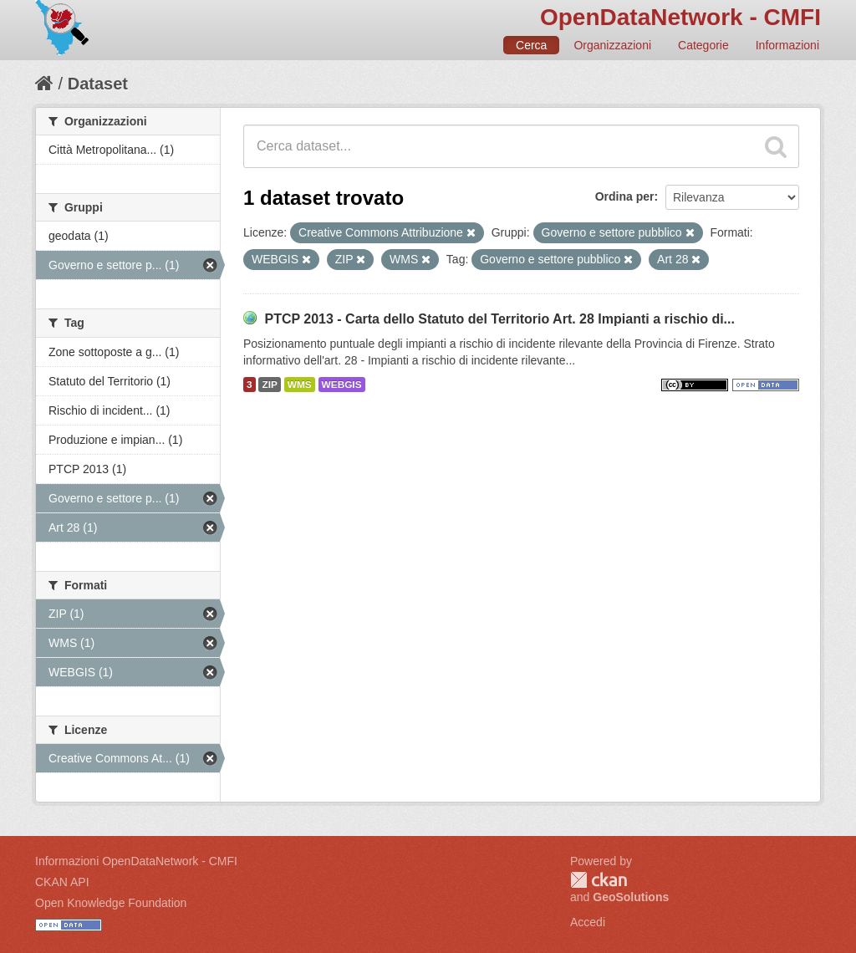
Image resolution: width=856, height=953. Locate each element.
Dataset (98, 83)
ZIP (269, 384)
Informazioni (787, 45)
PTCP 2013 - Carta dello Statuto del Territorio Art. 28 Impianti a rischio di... (499, 319)
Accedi (587, 922)
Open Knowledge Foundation (110, 903)
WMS (300, 384)
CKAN (598, 880)
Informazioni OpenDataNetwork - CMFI (136, 861)
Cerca (531, 45)
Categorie (703, 45)
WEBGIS (342, 384)
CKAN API (62, 882)
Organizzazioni (612, 45)
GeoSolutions (631, 897)
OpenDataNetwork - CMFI (680, 17)
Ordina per (625, 196)
